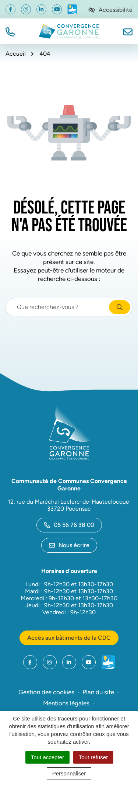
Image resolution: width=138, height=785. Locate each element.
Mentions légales (66, 703)
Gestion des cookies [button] (46, 692)
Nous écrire (69, 545)
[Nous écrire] (127, 31)
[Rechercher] (119, 307)
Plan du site (98, 692)
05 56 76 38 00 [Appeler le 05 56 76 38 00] (69, 524)
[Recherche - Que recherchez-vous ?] (57, 307)
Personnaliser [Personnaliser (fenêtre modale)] (69, 773)
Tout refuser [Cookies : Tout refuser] (93, 757)
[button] (10, 31)
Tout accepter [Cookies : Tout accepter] (47, 757)
